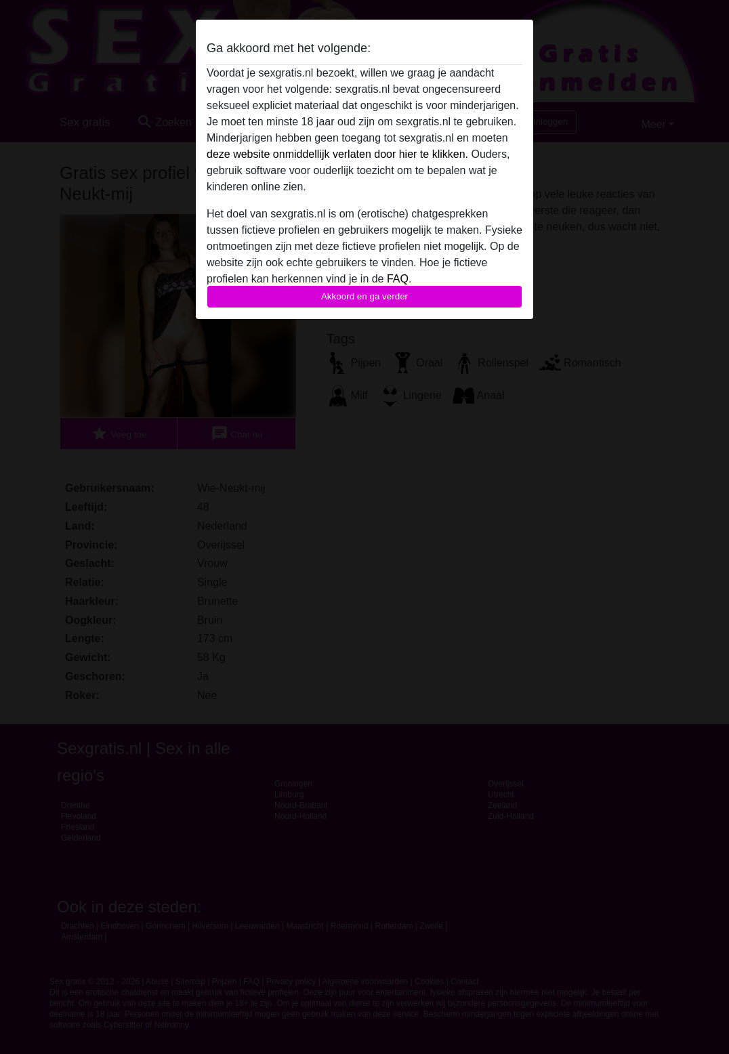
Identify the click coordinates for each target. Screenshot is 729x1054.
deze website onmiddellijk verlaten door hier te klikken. (337, 154)
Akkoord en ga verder (364, 296)
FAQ (398, 278)
